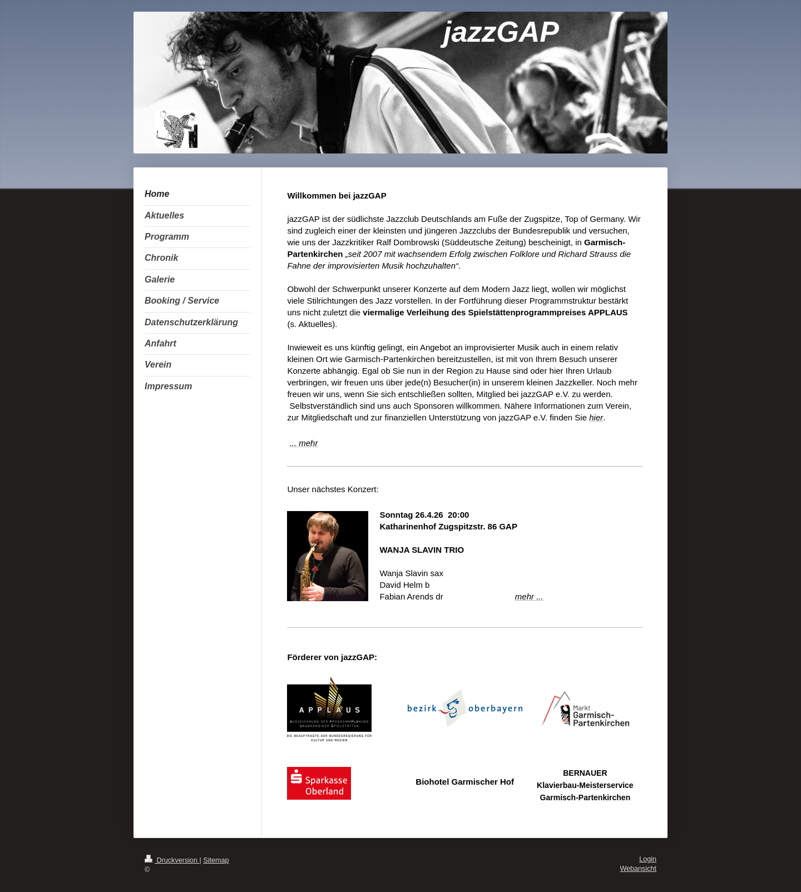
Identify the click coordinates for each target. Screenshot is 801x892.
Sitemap (216, 860)
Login (647, 859)
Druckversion (172, 860)
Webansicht (638, 869)
